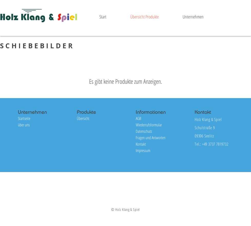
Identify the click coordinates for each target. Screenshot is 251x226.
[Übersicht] (95, 118)
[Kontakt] (154, 144)
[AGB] (154, 118)
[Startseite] (36, 118)
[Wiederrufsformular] (154, 125)
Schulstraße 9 (205, 127)
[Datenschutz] (154, 131)
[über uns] (36, 125)
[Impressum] (154, 150)
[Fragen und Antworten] (154, 138)
